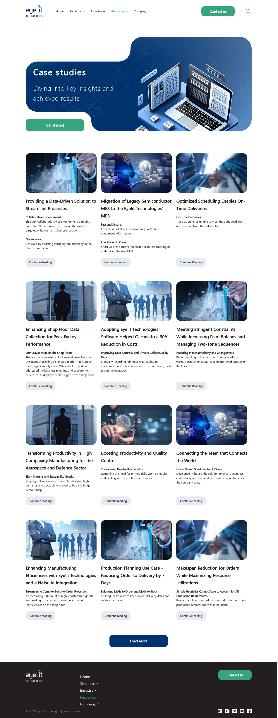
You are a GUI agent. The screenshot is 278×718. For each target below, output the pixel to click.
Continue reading (40, 501)
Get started (55, 124)
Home (60, 11)
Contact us (218, 11)
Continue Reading (40, 262)
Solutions (75, 11)
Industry (96, 11)
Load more (138, 640)
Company (140, 11)
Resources (117, 11)
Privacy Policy (71, 711)
